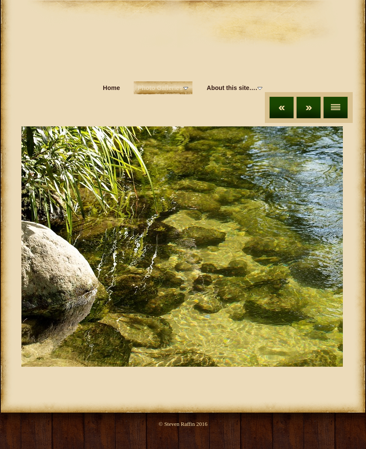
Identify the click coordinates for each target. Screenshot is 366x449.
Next (309, 107)
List (336, 107)
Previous (282, 107)
